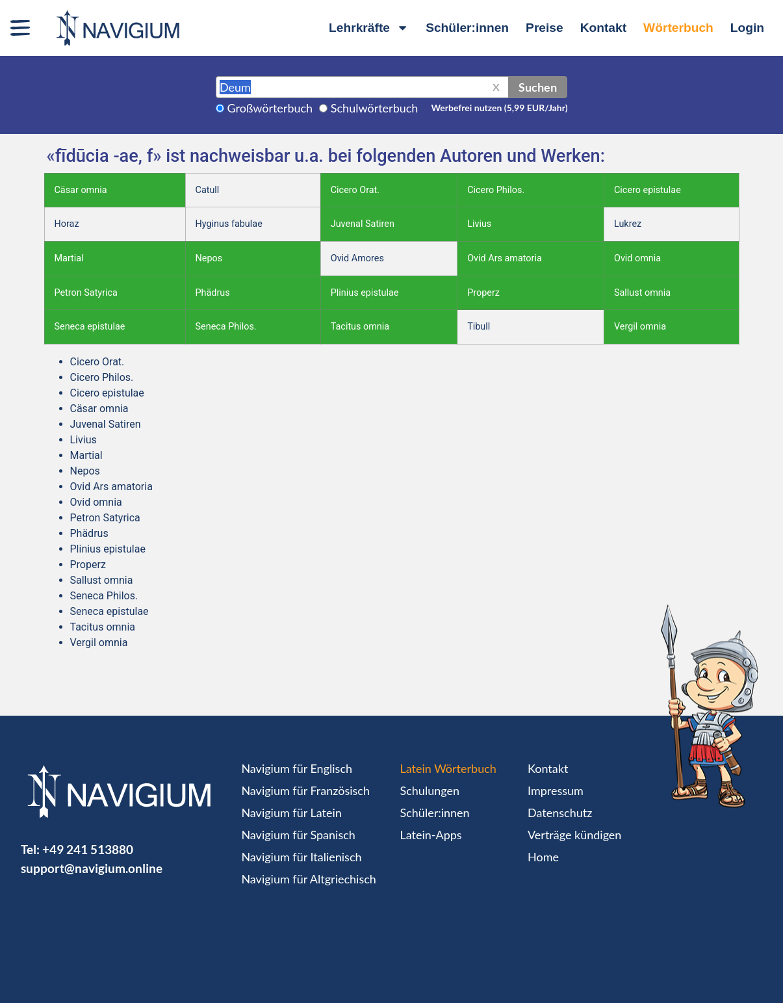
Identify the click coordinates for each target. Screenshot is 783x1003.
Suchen (538, 87)
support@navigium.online (91, 868)
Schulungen (429, 790)
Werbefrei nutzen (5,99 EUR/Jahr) (499, 107)
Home (543, 857)
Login (747, 27)
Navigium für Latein (291, 812)
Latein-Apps (431, 834)
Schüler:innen (467, 27)
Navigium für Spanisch (298, 834)
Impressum (556, 790)
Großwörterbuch (270, 108)
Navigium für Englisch (296, 768)
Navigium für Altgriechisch (308, 879)
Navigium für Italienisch (301, 857)
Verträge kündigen (574, 834)
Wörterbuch (678, 27)
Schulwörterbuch (374, 108)
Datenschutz (560, 812)
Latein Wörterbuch (448, 768)
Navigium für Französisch (305, 790)
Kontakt (603, 27)
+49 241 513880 (87, 849)
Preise (544, 27)
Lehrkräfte (369, 27)
